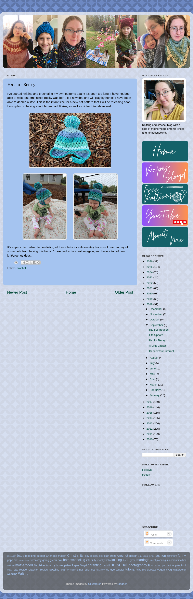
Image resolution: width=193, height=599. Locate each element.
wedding (12, 573)
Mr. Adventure (42, 565)
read (15, 569)
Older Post (124, 292)
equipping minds (146, 556)
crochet (21, 268)
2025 (149, 266)
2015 (149, 412)
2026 (149, 261)
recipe (23, 569)
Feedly (146, 474)
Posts (151, 534)
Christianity (75, 555)
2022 (149, 282)
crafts (113, 555)
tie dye (110, 569)
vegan (161, 569)
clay (87, 555)
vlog (169, 569)
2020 (149, 293)
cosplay (94, 555)
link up (126, 560)
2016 (149, 407)
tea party (100, 570)
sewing (54, 569)
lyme (133, 560)
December (156, 308)
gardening (24, 560)
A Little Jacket (157, 345)
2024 (149, 272)
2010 (149, 439)
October (155, 319)
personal (119, 564)
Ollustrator (94, 583)
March (154, 384)
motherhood (24, 565)
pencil (106, 565)
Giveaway (35, 560)
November (156, 314)
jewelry (101, 560)
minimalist (172, 560)
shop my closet (68, 570)
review (44, 569)
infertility (91, 560)
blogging (30, 555)
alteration (11, 556)
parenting (95, 565)
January (155, 395)
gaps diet (12, 560)
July (152, 363)
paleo (67, 565)
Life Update (156, 335)
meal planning (158, 560)
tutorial (130, 569)
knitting (116, 560)
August (154, 357)
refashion (33, 569)
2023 (149, 277)
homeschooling (74, 560)
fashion (160, 555)
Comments (154, 543)
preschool (180, 565)
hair (60, 560)
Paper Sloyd (79, 565)
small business (86, 569)
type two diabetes (146, 569)
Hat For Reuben (159, 329)
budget (41, 555)
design (133, 555)
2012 (149, 428)
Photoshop (154, 565)
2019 (149, 299)
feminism (172, 555)
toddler (120, 569)
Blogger (122, 583)
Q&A (9, 570)
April (153, 379)
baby (20, 555)
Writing (23, 573)
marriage (143, 560)
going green (49, 560)
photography (138, 565)
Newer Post (17, 292)
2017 (149, 401)
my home (57, 565)
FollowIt (147, 469)
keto (108, 560)
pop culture (168, 565)
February (156, 389)
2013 (149, 423)
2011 (149, 434)
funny (182, 555)
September (157, 325)
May (153, 373)
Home (71, 292)
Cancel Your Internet (161, 351)
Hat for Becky (157, 340)
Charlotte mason (56, 555)
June (153, 368)
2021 (149, 288)
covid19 (104, 555)
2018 (149, 304)
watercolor (179, 569)
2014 (149, 417)
